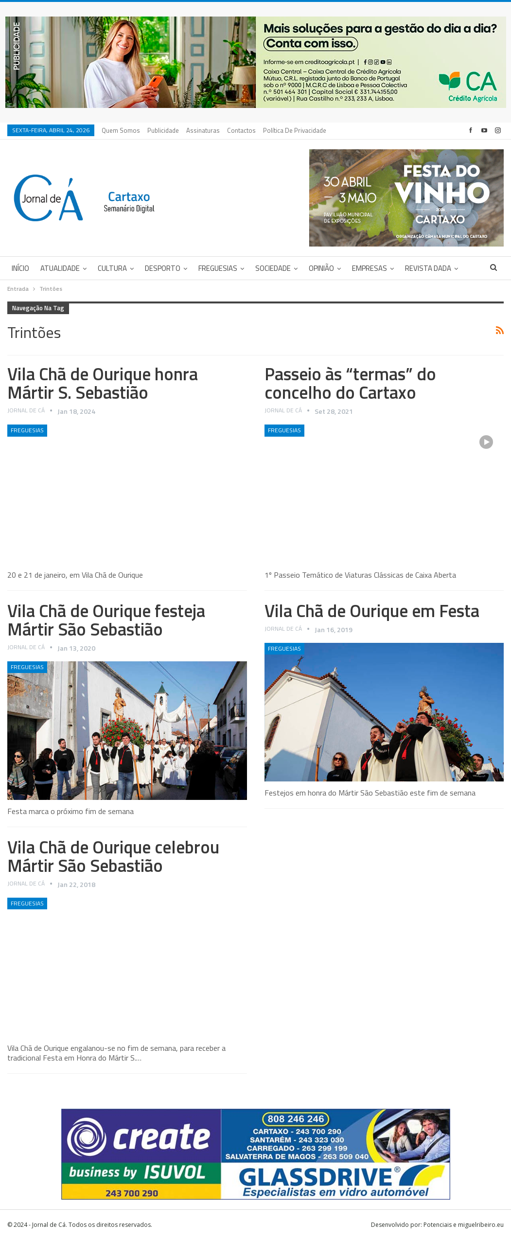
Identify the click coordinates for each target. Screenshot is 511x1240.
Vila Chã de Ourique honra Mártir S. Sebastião (102, 383)
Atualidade (60, 268)
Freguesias (217, 268)
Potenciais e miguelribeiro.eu (463, 1225)
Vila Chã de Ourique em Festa (371, 610)
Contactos (241, 130)
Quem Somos (121, 130)
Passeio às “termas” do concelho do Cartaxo (350, 383)
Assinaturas (203, 130)
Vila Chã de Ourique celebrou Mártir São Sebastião (113, 856)
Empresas (369, 268)
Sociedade (273, 268)
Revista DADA (428, 268)
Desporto (162, 268)
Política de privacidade (294, 130)
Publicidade (163, 130)
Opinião (321, 268)
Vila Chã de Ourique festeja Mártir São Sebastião (106, 619)
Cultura (112, 268)
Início (20, 268)
